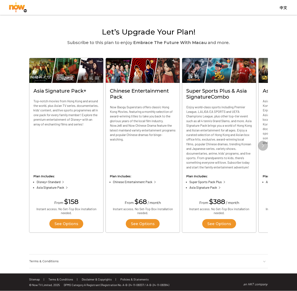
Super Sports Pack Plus (205, 182)
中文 (283, 8)
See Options (66, 224)
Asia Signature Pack (50, 188)
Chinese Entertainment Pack (132, 182)
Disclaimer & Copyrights (97, 279)
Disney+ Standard (49, 182)
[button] (263, 146)
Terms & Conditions (61, 279)
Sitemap (34, 279)
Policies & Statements (134, 279)
